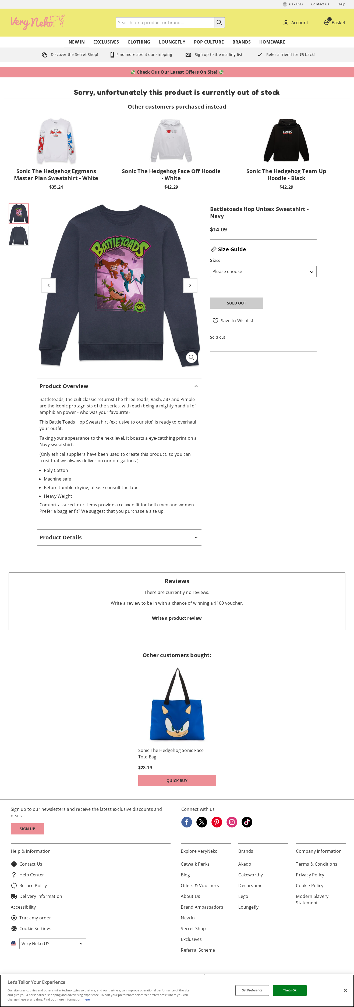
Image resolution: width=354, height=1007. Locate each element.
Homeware (272, 42)
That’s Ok (289, 990)
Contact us (320, 4)
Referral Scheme (198, 950)
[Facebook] (186, 826)
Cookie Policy (309, 885)
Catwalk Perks (195, 864)
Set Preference (252, 990)
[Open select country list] (52, 943)
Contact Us (26, 864)
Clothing (139, 42)
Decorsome (250, 885)
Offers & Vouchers (200, 885)
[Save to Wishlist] (233, 320)
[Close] (345, 990)
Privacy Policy (310, 875)
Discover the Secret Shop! (68, 54)
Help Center (27, 875)
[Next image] (190, 285)
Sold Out (236, 303)
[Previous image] (49, 285)
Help (341, 4)
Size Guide (228, 249)
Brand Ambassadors (202, 907)
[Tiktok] (247, 826)
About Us (190, 896)
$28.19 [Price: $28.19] (145, 768)
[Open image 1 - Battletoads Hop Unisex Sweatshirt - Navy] (19, 213)
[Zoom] (191, 357)
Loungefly (172, 42)
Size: (215, 260)
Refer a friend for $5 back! (284, 54)
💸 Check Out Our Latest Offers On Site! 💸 (177, 72)
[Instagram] (231, 826)
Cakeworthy (250, 875)
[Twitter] (201, 826)
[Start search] (219, 22)
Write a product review (177, 618)
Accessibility (23, 907)
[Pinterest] (216, 826)
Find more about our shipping (140, 54)
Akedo (244, 864)
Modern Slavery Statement (312, 899)
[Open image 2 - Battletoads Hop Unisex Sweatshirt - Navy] (19, 236)
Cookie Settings (31, 928)
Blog (185, 875)
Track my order (31, 918)
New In (77, 42)
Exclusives (106, 42)
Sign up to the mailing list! (213, 54)
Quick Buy (187, 781)
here (86, 999)
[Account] (297, 22)
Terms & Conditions (316, 864)
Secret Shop (193, 928)
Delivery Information (36, 896)
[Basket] (335, 22)
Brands (241, 42)
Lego (243, 896)
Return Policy (29, 885)
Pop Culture (209, 42)
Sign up (27, 828)
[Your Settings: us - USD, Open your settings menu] (292, 4)
